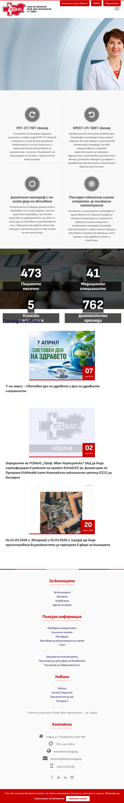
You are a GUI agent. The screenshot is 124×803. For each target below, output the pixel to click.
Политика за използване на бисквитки (62, 661)
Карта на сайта (62, 605)
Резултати (112, 3)
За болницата (62, 592)
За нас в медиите (62, 692)
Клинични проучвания (75, 3)
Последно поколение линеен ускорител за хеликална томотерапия (91, 201)
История (62, 596)
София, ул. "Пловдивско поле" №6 (65, 737)
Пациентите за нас (62, 697)
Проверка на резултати (62, 628)
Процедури (62, 636)
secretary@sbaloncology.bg (65, 759)
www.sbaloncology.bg (65, 751)
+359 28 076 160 (65, 767)
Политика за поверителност (62, 665)
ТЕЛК (62, 645)
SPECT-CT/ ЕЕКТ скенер (91, 128)
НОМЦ (96, 3)
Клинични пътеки (62, 632)
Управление (62, 601)
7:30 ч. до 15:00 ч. (65, 744)
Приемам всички (78, 798)
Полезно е (62, 701)
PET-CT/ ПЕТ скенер (32, 128)
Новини (62, 688)
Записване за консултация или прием (62, 641)
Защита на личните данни (62, 656)
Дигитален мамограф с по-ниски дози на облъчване (32, 199)
